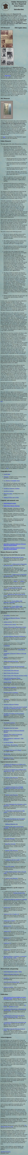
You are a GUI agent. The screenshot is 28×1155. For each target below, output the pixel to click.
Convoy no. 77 (7, 949)
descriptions (7, 75)
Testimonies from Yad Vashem (11, 728)
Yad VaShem (7, 615)
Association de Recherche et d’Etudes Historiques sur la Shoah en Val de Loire (13, 787)
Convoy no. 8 (7, 907)
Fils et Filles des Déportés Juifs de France (14, 557)
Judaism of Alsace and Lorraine (11, 497)
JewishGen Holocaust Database (11, 704)
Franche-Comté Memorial (11, 777)
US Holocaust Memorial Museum (12, 618)
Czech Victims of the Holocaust (11, 670)
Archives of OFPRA (8, 987)
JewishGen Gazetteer (9, 491)
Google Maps (7, 474)
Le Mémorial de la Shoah (10, 624)
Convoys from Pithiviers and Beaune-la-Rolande (15, 899)
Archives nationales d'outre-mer (11, 974)
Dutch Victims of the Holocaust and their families (15, 675)
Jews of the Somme (9, 866)
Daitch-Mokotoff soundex (10, 503)
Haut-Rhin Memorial (10, 844)
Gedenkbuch (7, 645)
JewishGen (6, 978)
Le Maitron (6, 699)
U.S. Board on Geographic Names (12, 480)
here (4, 137)
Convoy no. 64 (7, 926)
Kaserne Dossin (7, 682)
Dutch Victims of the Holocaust (11, 673)
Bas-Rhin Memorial (10, 838)
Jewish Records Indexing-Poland (11, 982)
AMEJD (6, 657)
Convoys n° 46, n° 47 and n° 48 (11, 914)
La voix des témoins (8, 742)
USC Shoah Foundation (9, 722)
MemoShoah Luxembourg (10, 687)
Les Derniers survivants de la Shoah (12, 750)
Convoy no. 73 (7, 938)
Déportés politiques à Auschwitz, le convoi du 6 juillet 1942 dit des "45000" (15, 957)
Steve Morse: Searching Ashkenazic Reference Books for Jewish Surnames (15, 544)
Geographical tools (6, 471)
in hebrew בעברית (13, 1006)
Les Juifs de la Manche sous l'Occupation (15, 818)
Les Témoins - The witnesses (10, 745)
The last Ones (7, 754)
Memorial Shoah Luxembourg (11, 692)
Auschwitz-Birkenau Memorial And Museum (14, 636)
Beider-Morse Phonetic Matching (12, 505)
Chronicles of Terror (8, 758)
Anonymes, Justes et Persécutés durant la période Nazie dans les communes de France (15, 707)
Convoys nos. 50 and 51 (9, 920)
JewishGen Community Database (11, 488)
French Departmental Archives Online (13, 971)
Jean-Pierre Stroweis (5, 1151)
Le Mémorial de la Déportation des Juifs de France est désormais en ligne (14, 1016)
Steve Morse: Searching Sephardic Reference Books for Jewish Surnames (14, 548)
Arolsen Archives (8, 622)
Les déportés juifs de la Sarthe (12, 860)
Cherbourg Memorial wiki (11, 824)
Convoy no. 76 (7, 943)
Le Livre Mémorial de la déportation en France (15, 627)
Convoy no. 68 (7, 931)
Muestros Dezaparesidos (19, 893)
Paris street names (8, 493)
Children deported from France (11, 661)
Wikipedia (6, 476)
